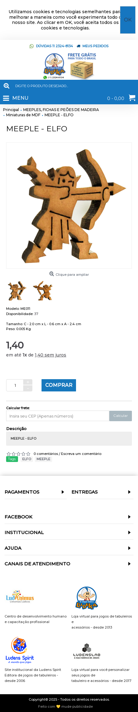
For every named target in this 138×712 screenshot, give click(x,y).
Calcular (120, 415)
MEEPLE (43, 459)
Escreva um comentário (81, 454)
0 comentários (46, 454)
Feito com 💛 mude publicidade (65, 706)
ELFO (26, 459)
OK (128, 20)
